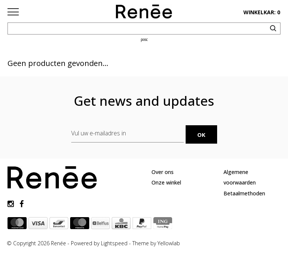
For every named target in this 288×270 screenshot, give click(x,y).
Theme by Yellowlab (156, 243)
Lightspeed (114, 243)
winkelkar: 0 (261, 12)
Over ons (163, 172)
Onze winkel (166, 182)
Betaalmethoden (244, 193)
